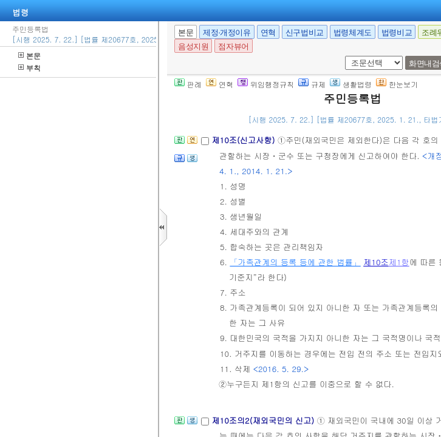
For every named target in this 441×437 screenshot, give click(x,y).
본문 (29, 55)
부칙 (29, 68)
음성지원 (193, 46)
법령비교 (396, 32)
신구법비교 (304, 32)
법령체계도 (352, 32)
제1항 (399, 262)
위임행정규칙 (266, 84)
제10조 (376, 262)
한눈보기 (397, 84)
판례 (188, 84)
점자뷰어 (233, 46)
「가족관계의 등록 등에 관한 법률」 (295, 262)
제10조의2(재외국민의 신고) (263, 420)
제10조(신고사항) (244, 140)
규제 (312, 84)
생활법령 (351, 84)
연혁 (268, 32)
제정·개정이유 (226, 32)
